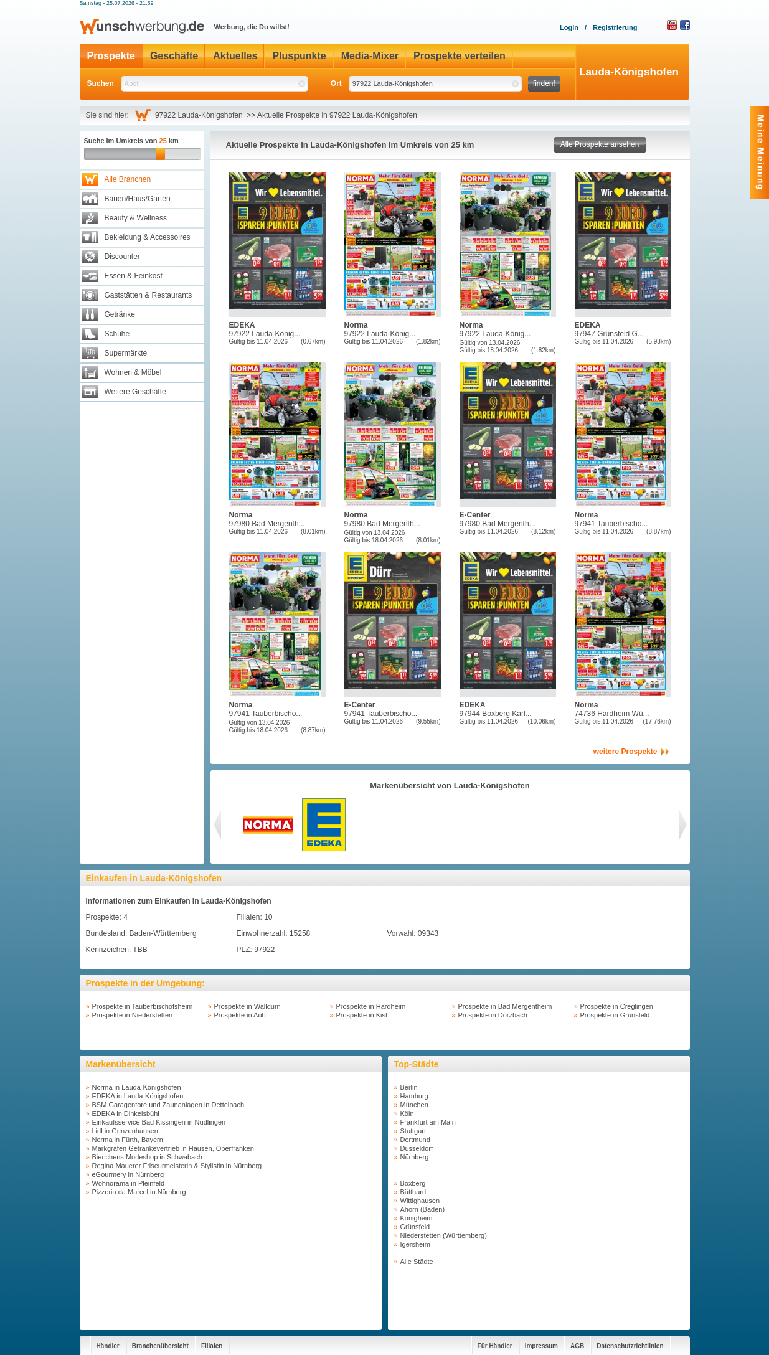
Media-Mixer (370, 55)
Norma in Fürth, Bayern (127, 1139)
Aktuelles (235, 55)
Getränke (120, 314)
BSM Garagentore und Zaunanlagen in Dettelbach (168, 1104)
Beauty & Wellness (136, 218)
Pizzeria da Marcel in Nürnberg (139, 1192)
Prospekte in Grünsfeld (615, 1015)
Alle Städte (416, 1261)
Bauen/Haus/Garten (138, 198)
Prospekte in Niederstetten (132, 1015)
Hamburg (414, 1096)
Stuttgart (413, 1131)
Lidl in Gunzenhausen (125, 1131)
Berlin (409, 1087)
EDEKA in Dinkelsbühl (125, 1113)
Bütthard (413, 1192)
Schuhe (117, 333)
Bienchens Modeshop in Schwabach (147, 1157)
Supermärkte (126, 353)
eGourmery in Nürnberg (128, 1174)
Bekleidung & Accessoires (148, 237)
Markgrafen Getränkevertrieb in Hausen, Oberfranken (173, 1148)
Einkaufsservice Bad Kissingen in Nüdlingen (159, 1122)
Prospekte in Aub (240, 1015)
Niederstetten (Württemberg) (443, 1235)
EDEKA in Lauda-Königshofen (138, 1096)
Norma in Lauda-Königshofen (136, 1087)
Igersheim (415, 1244)
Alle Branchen (128, 179)
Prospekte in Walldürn (247, 1006)
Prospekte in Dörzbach (492, 1015)
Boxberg (413, 1183)
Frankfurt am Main (428, 1122)
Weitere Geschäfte (135, 391)
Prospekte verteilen (459, 55)
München (414, 1104)
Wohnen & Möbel (133, 372)
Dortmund (415, 1139)
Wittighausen (420, 1200)
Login (569, 27)
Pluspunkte (299, 55)
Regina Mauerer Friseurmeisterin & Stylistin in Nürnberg (177, 1165)
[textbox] (214, 84)
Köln (407, 1113)
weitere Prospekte (625, 751)
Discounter (122, 256)
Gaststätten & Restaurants (148, 295)
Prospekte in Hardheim (371, 1006)
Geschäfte (174, 55)
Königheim (416, 1218)
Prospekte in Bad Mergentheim (505, 1006)
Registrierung (615, 27)
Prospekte (111, 55)
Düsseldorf (416, 1148)
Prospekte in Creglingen (616, 1006)
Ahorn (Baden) (422, 1209)
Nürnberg (414, 1157)
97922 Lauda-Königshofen (201, 115)
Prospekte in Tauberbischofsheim (142, 1006)
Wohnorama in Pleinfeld (128, 1183)
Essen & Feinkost (134, 275)
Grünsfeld (415, 1226)
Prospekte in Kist (362, 1015)
